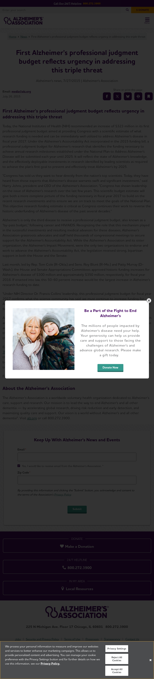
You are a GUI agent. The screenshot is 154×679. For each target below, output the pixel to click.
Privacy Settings (116, 648)
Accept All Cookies (116, 671)
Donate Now (110, 367)
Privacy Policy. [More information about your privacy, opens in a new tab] (50, 663)
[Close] (150, 660)
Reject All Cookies (116, 659)
